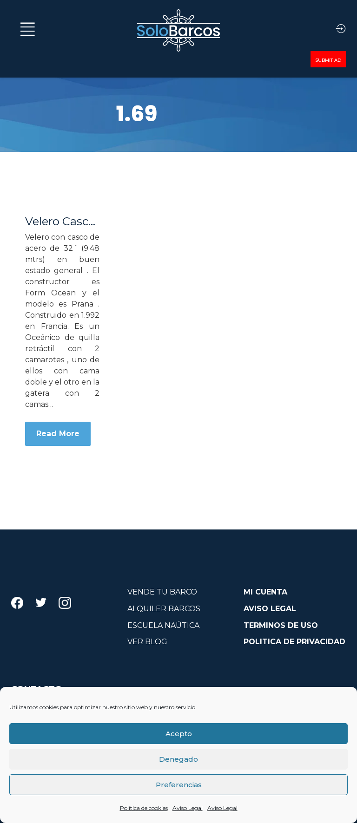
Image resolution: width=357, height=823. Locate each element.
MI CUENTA (265, 592)
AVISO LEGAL (270, 608)
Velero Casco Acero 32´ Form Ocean (62, 221)
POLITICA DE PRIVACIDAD (294, 641)
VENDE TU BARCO (162, 592)
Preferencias (179, 784)
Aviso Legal (187, 807)
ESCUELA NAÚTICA (163, 625)
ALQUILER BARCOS (163, 608)
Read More (57, 433)
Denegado (178, 759)
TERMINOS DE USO (281, 625)
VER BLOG (147, 641)
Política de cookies (144, 807)
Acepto (178, 733)
